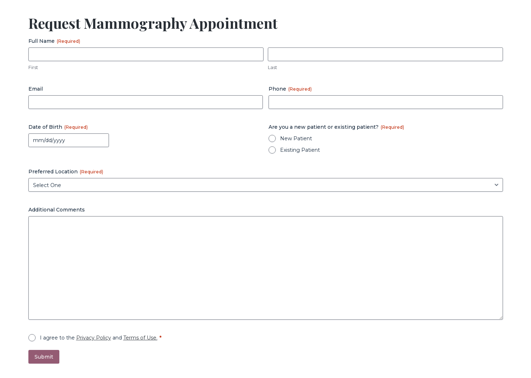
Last (272, 67)
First (33, 67)
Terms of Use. (140, 337)
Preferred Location (65, 171)
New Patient (296, 138)
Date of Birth (58, 127)
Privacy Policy (93, 337)
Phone (290, 89)
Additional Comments (56, 209)
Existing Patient (300, 150)
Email (35, 89)
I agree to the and (98, 337)
